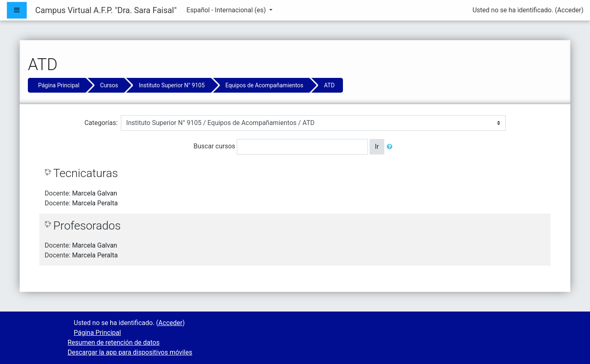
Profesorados (87, 225)
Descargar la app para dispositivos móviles (130, 352)
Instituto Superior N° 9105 (172, 85)
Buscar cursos (214, 146)
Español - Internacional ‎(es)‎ (227, 10)
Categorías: (101, 123)
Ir (377, 146)
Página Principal (58, 85)
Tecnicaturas (85, 173)
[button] (391, 146)
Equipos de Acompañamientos (264, 85)
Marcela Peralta (95, 203)
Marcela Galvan (94, 193)
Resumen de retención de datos (113, 342)
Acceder (569, 10)
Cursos (109, 85)
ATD (329, 85)
